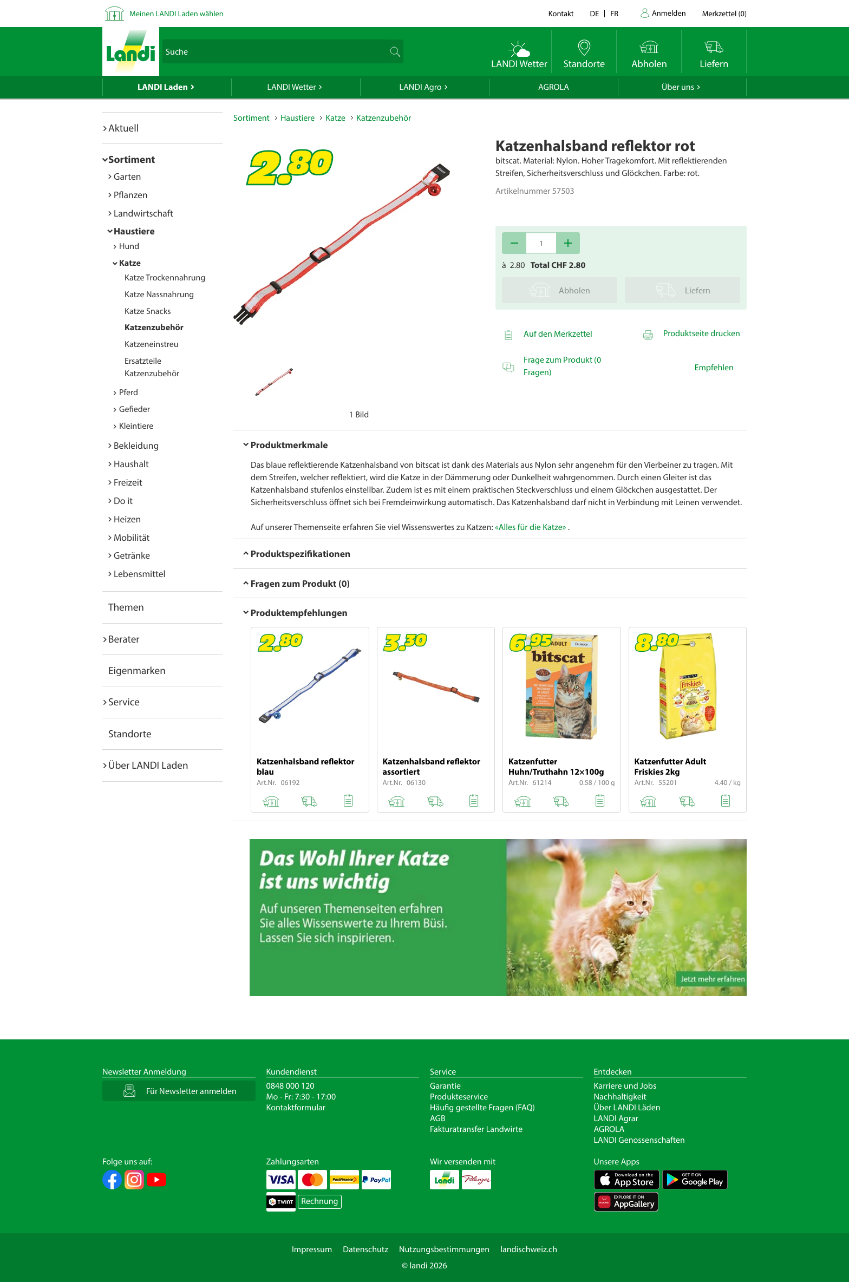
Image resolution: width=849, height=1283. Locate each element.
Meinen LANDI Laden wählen (176, 13)
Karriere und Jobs (625, 1086)
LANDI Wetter (291, 87)
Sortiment (131, 159)
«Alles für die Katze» (530, 527)
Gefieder (134, 409)
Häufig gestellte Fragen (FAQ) (482, 1107)
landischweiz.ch (528, 1249)
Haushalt (131, 463)
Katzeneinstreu (152, 344)
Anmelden (669, 13)
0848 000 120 (290, 1086)
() (724, 13)
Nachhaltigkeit (620, 1096)
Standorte (130, 733)
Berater (124, 638)
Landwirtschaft (143, 213)
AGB (438, 1118)
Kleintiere (136, 426)
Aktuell (123, 127)
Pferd (128, 392)
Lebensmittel (140, 573)
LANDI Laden (163, 87)
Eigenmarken (137, 670)
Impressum (312, 1249)
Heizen (127, 519)
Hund (129, 246)
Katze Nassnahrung (159, 294)
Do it (123, 500)
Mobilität (131, 537)
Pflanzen (131, 194)
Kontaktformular (296, 1107)
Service (124, 701)
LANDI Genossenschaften (639, 1140)
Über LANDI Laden (148, 764)
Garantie (445, 1086)
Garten (127, 176)
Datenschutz (365, 1249)
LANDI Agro (420, 87)
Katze (130, 263)
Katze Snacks (148, 311)
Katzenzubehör (154, 327)
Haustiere (134, 231)
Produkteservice (459, 1096)
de (594, 13)
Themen (126, 606)
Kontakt (561, 13)
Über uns (678, 87)
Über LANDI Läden (627, 1107)
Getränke (132, 555)
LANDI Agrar (616, 1118)
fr (614, 13)
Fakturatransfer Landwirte (476, 1129)
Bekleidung (136, 445)
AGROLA (553, 87)
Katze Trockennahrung (165, 277)
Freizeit (128, 482)
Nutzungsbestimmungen (444, 1249)
